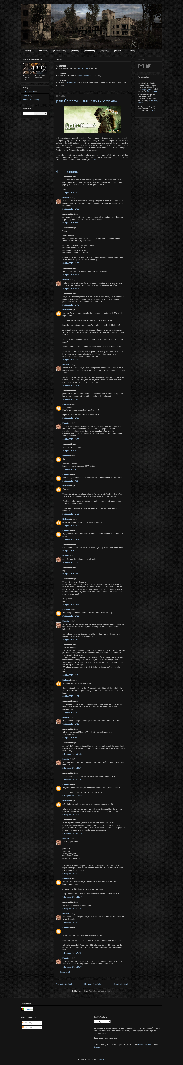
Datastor (65, 198)
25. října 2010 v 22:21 (70, 275)
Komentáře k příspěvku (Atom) (100, 991)
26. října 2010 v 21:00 (70, 451)
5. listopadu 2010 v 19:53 (72, 796)
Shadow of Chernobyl (31, 100)
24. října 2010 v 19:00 (70, 209)
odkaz (152, 111)
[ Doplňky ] (104, 51)
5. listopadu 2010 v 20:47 (72, 815)
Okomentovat (65, 972)
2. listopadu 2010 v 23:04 (72, 768)
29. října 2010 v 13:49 (70, 574)
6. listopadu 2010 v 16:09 (72, 967)
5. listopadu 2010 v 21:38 (72, 874)
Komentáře (27, 1027)
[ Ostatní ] (118, 51)
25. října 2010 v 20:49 (70, 223)
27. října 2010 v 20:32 (70, 539)
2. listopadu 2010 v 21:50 (72, 754)
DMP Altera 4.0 (70, 83)
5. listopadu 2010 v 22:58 (72, 909)
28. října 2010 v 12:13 (70, 562)
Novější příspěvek (64, 984)
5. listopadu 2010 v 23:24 (72, 922)
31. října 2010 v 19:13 (70, 724)
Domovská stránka (93, 984)
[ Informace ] (43, 51)
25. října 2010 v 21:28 (70, 263)
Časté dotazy (152, 91)
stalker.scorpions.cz (145, 1045)
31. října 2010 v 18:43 (70, 712)
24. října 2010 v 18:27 (70, 193)
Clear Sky (27, 96)
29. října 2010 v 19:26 (70, 616)
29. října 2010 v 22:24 (70, 675)
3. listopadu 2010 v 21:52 (72, 779)
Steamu (97, 1047)
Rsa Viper (66, 609)
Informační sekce (144, 89)
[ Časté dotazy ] (59, 51)
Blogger (102, 1059)
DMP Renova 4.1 (86, 76)
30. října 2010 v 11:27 (70, 696)
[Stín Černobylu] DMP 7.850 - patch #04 (86, 101)
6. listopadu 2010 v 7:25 (71, 953)
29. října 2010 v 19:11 (70, 605)
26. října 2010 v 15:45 (70, 305)
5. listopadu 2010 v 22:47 (72, 897)
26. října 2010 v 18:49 (70, 385)
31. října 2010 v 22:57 (70, 738)
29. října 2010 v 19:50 (70, 640)
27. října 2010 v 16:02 (70, 526)
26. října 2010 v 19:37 (70, 418)
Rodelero (66, 310)
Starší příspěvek (121, 984)
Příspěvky (27, 1023)
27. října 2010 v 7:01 (70, 481)
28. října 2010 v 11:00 (70, 551)
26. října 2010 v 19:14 (70, 399)
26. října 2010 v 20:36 (70, 439)
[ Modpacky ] (89, 51)
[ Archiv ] (131, 51)
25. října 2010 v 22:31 (70, 289)
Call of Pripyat (28, 92)
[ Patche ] (75, 51)
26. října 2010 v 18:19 (70, 360)
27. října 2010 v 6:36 (70, 469)
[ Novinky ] (28, 51)
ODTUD (94, 160)
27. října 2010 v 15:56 (70, 514)
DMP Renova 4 (82, 68)
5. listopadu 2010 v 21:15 (72, 833)
